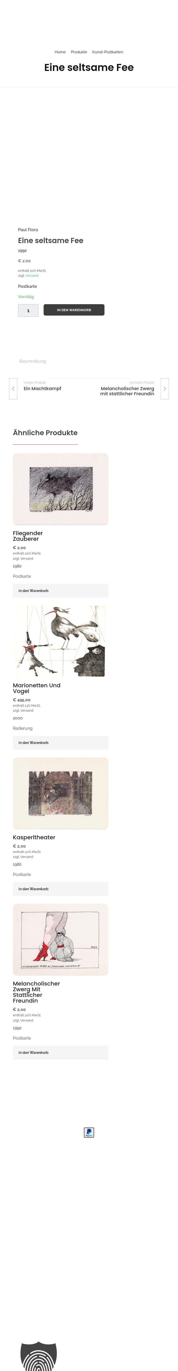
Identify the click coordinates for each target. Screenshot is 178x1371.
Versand (32, 276)
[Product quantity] (28, 310)
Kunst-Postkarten (107, 52)
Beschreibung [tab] (32, 361)
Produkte (79, 52)
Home (60, 52)
